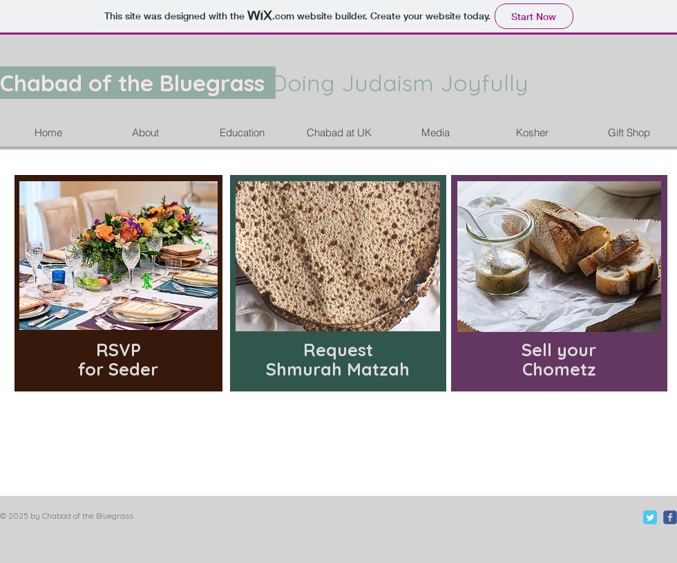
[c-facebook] (670, 517)
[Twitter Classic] (650, 517)
